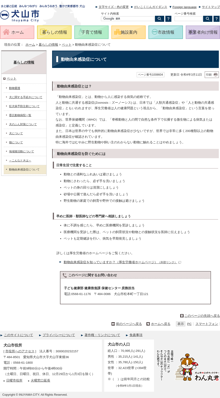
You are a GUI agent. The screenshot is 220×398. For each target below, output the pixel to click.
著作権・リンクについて (102, 335)
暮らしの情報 (48, 44)
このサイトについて (18, 335)
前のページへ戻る (129, 324)
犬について (16, 133)
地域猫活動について (21, 151)
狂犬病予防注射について (24, 106)
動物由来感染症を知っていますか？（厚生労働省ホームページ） (122, 262)
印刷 (209, 74)
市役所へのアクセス (20, 351)
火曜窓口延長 (40, 380)
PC (189, 324)
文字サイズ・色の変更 (114, 7)
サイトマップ (211, 7)
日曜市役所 (14, 380)
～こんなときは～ (20, 160)
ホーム (30, 44)
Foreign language (185, 7)
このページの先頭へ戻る (202, 316)
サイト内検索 (110, 13)
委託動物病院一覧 (20, 115)
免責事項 (135, 335)
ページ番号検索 (185, 13)
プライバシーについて (59, 335)
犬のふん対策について (23, 124)
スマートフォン (206, 324)
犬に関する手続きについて (25, 97)
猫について (16, 142)
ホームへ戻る (160, 324)
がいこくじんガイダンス (150, 7)
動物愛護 (14, 88)
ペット (67, 44)
